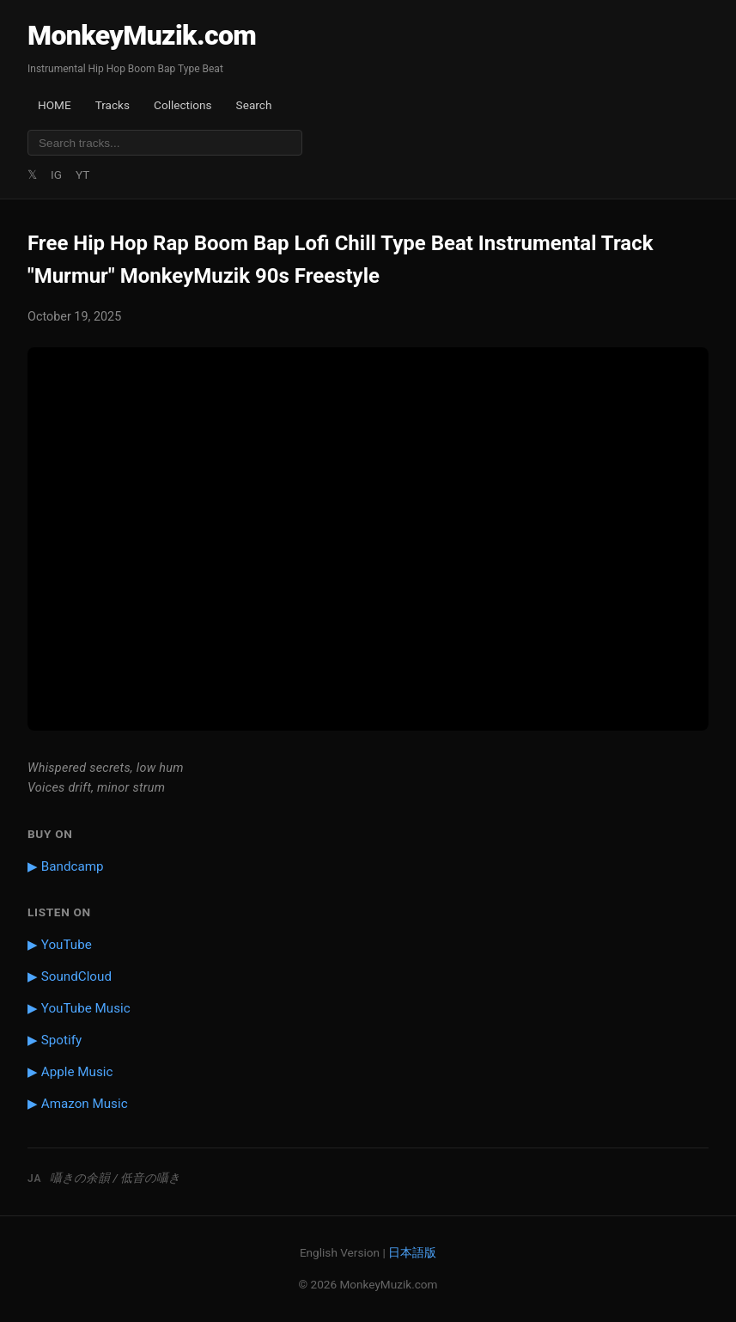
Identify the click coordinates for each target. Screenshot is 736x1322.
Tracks (112, 105)
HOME (54, 105)
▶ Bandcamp (65, 866)
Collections (183, 105)
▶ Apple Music (70, 1072)
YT (82, 174)
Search (254, 105)
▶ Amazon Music (77, 1103)
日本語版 (412, 1252)
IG (56, 174)
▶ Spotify (54, 1040)
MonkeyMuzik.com (141, 35)
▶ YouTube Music (79, 1008)
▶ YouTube (59, 944)
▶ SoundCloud (69, 976)
